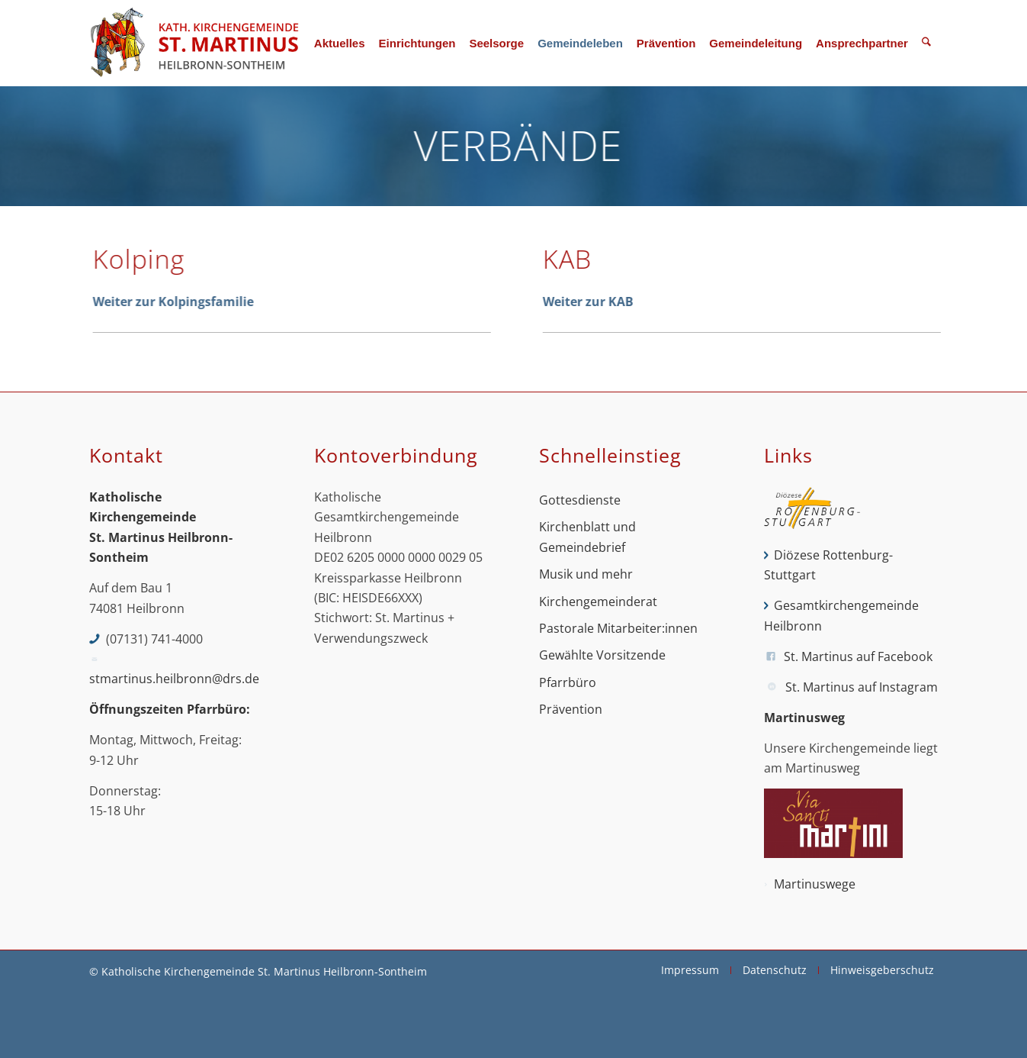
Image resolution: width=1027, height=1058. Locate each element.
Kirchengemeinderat (598, 601)
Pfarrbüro (567, 682)
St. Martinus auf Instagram (861, 687)
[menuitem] (339, 43)
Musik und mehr (586, 574)
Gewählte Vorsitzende (602, 655)
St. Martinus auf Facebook (858, 656)
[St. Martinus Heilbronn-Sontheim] (193, 43)
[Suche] (926, 43)
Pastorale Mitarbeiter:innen (618, 628)
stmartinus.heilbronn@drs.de (174, 678)
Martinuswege (814, 884)
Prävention (570, 709)
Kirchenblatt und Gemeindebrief (587, 536)
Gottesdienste (580, 500)
